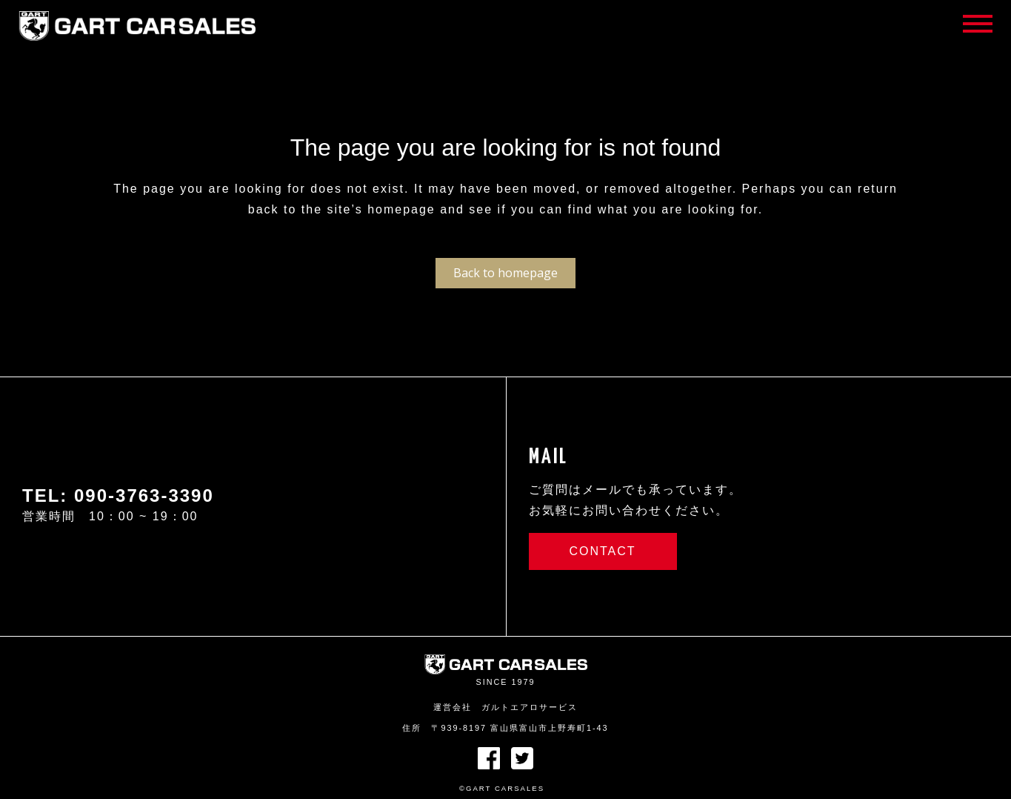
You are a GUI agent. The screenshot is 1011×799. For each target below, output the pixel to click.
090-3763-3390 (144, 495)
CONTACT (602, 551)
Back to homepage (505, 273)
